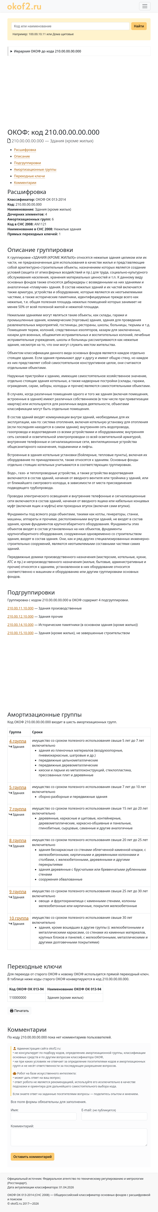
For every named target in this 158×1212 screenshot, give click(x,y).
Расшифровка (25, 149)
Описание (22, 156)
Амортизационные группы (35, 169)
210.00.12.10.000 (20, 616)
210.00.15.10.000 (20, 633)
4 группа (17, 741)
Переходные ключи (29, 176)
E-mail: (98, 1110)
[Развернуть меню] (145, 6)
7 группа (17, 809)
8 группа (17, 840)
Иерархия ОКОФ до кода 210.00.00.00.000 (47, 51)
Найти (139, 26)
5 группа (17, 787)
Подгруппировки (27, 163)
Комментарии (25, 182)
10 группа (19, 918)
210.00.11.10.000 (20, 608)
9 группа (17, 891)
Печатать (19, 1010)
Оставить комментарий (32, 1156)
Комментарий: (22, 1126)
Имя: (15, 1110)
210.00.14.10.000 (20, 624)
